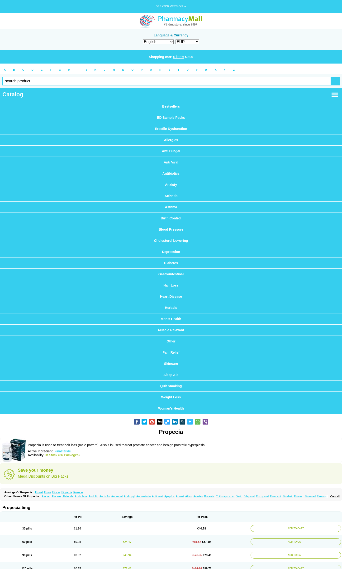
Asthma (171, 207)
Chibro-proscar (225, 496)
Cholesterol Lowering (171, 240)
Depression (171, 252)
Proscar (78, 492)
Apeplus (169, 496)
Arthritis (171, 196)
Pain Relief (171, 352)
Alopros (56, 496)
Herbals (171, 308)
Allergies (171, 140)
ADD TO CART (295, 528)
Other (170, 341)
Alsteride (68, 496)
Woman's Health (171, 408)
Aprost (180, 496)
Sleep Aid (170, 375)
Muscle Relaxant (171, 330)
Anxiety (171, 185)
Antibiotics (171, 173)
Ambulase (81, 496)
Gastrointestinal (171, 274)
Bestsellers (171, 106)
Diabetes (171, 263)
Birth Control (171, 218)
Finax (47, 492)
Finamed (310, 496)
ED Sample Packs (171, 117)
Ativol (188, 496)
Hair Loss (171, 285)
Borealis (209, 496)
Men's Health (171, 319)
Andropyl (129, 496)
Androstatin (143, 496)
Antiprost (157, 496)
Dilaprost (249, 496)
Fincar (56, 492)
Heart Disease (171, 296)
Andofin (93, 496)
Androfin (105, 496)
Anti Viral (171, 162)
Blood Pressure (171, 229)
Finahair (288, 496)
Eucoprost (262, 496)
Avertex (198, 496)
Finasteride (62, 451)
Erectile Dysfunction (171, 129)
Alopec (46, 496)
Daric (239, 496)
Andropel (117, 496)
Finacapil (275, 496)
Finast (39, 492)
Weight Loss (171, 397)
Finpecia (66, 492)
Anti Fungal (171, 151)
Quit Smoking (171, 386)
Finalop (298, 496)
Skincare (171, 364)
